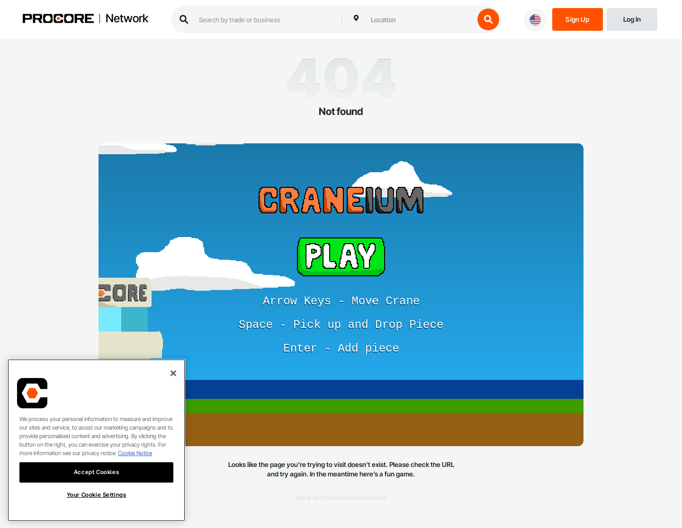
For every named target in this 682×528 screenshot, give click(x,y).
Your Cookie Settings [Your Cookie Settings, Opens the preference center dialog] (96, 503)
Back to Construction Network (341, 498)
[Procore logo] (58, 20)
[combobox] (420, 19)
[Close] (173, 382)
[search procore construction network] (265, 19)
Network (127, 18)
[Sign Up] (577, 19)
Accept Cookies (96, 480)
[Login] (632, 19)
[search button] (488, 19)
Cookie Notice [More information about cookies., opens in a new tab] (135, 462)
